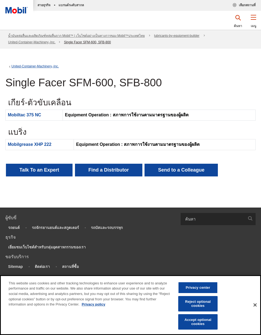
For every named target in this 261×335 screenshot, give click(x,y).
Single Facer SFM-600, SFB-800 (87, 42)
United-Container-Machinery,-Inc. (32, 42)
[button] (253, 23)
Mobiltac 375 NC (24, 115)
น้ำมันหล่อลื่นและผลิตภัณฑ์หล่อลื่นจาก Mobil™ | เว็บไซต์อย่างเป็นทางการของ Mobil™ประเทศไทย (76, 36)
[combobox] (218, 219)
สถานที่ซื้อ (70, 266)
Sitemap (15, 266)
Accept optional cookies (197, 322)
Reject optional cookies (198, 304)
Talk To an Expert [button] (39, 170)
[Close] (255, 305)
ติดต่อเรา (42, 266)
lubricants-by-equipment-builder (177, 36)
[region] (130, 305)
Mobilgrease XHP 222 (29, 144)
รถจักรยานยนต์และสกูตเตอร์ (55, 227)
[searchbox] (213, 219)
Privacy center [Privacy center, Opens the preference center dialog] (198, 287)
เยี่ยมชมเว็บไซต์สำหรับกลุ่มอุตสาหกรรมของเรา (47, 247)
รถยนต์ (14, 227)
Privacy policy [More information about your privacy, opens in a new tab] (93, 304)
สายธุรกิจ (43, 5)
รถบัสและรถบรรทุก (107, 227)
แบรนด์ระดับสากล (71, 5)
